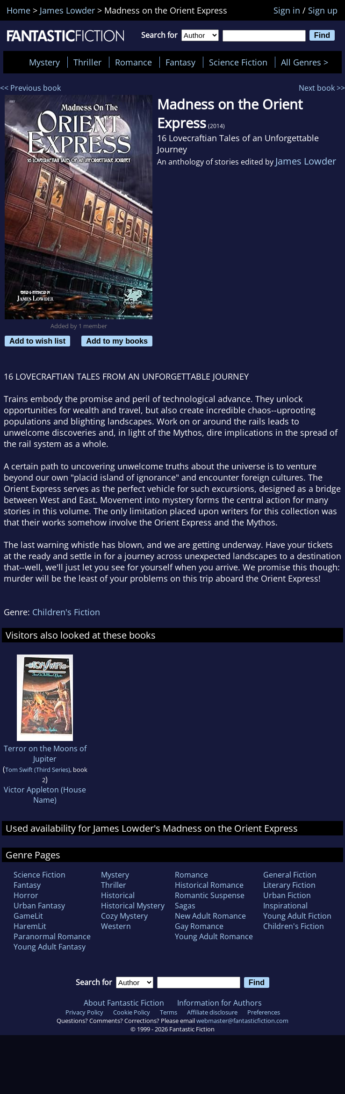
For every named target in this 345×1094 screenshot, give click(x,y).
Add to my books (117, 341)
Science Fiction (238, 62)
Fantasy (180, 62)
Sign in (286, 10)
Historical (118, 895)
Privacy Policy (84, 1012)
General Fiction (289, 875)
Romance (133, 62)
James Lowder (305, 161)
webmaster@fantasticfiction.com (242, 1020)
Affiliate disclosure (212, 1012)
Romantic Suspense (209, 895)
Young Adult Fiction (297, 916)
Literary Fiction (289, 885)
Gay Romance (199, 926)
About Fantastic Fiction (124, 1003)
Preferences (263, 1012)
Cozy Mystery (124, 916)
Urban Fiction (287, 895)
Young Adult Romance (214, 936)
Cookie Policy (131, 1012)
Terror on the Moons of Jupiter (45, 753)
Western (116, 926)
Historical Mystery (133, 905)
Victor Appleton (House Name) (45, 795)
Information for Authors (219, 1003)
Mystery (44, 62)
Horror (26, 895)
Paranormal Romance (52, 936)
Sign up (323, 10)
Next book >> (322, 88)
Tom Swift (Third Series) (37, 769)
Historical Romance (209, 885)
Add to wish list (37, 341)
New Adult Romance (210, 916)
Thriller (87, 62)
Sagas (185, 905)
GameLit (28, 916)
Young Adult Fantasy (50, 947)
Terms (168, 1012)
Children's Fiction (66, 612)
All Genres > (307, 62)
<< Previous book (30, 88)
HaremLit (30, 926)
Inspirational (285, 905)
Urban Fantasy (39, 905)
